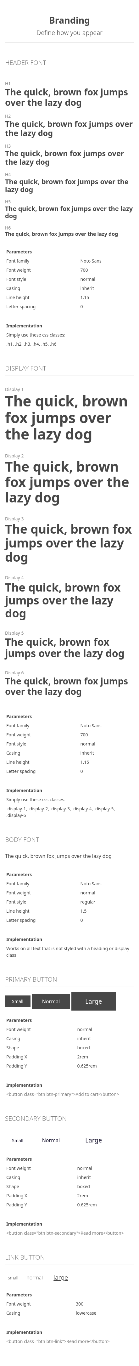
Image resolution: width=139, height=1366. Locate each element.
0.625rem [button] (87, 1066)
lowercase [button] (86, 1313)
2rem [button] (82, 1057)
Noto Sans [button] (90, 261)
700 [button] (84, 270)
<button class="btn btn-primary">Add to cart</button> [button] (62, 1094)
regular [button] (87, 902)
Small (17, 1001)
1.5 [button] (83, 911)
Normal (51, 1001)
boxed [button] (83, 1048)
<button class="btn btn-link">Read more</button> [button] (58, 1341)
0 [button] (81, 306)
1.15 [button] (84, 297)
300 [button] (79, 1304)
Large (93, 1001)
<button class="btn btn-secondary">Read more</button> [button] (65, 1233)
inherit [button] (87, 288)
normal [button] (87, 279)
